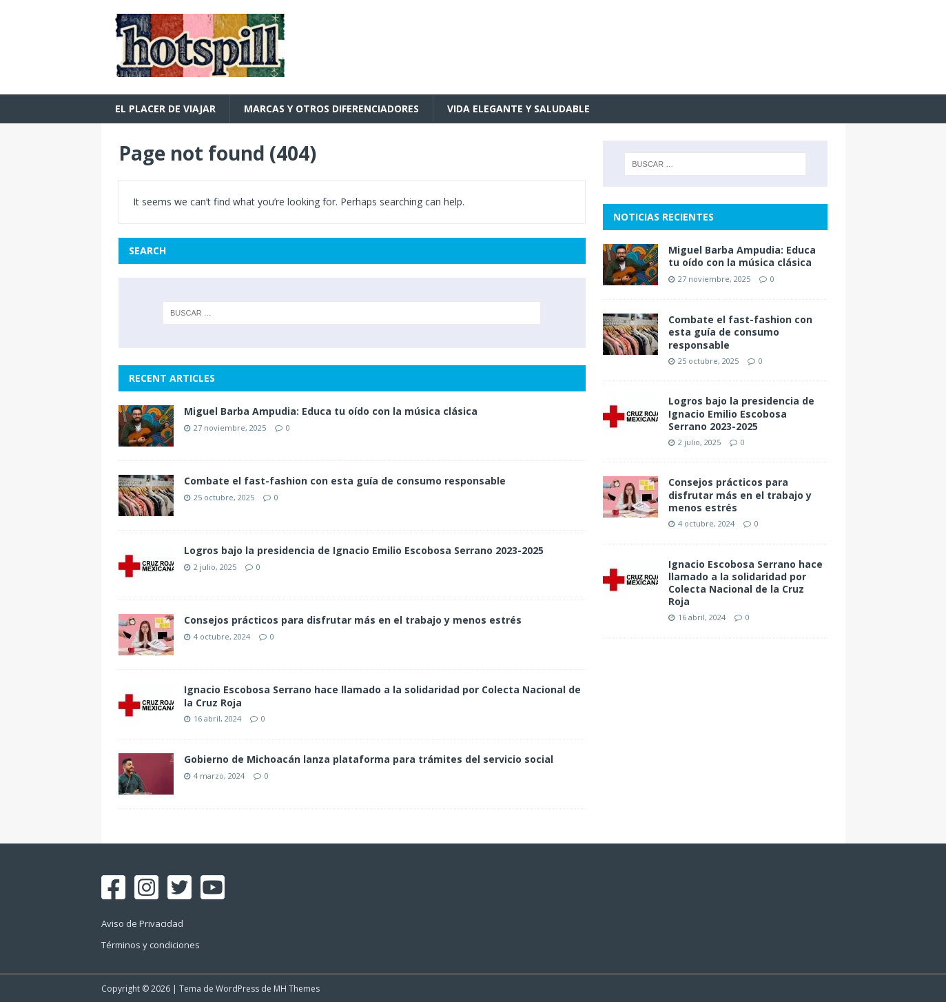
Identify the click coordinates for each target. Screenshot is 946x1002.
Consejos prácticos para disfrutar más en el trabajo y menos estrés (353, 619)
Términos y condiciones (150, 945)
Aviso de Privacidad (142, 923)
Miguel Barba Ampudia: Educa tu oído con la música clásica (330, 411)
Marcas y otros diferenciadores (331, 108)
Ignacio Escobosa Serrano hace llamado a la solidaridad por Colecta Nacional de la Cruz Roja (382, 695)
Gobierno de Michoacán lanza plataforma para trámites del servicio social (368, 759)
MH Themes (297, 988)
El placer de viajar (165, 108)
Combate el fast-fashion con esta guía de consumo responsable (345, 480)
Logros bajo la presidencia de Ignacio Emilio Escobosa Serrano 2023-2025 (364, 550)
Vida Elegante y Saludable (518, 108)
